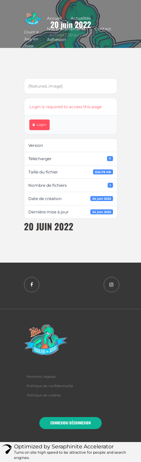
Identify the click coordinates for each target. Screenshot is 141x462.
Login (39, 124)
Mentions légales (41, 376)
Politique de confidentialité (50, 386)
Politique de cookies (44, 395)
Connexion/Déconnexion (70, 422)
